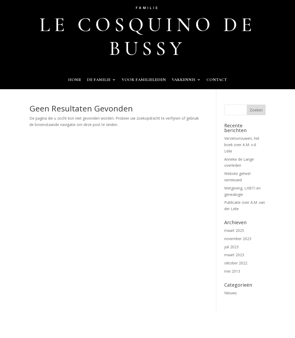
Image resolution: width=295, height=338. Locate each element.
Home (74, 80)
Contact (216, 80)
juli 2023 (231, 246)
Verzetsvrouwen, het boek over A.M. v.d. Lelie (241, 145)
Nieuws (230, 292)
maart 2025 (234, 230)
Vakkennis (183, 80)
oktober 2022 (235, 262)
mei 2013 (232, 271)
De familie (99, 80)
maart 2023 (234, 254)
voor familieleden (144, 80)
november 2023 (237, 238)
